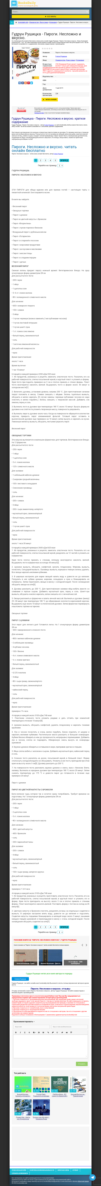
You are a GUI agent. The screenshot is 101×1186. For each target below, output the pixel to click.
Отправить (81, 1064)
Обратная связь (63, 1170)
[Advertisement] (50, 1144)
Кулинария (80, 60)
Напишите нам (39, 113)
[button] (16, 1032)
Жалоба (21, 110)
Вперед (64, 160)
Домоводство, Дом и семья (65, 60)
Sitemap (75, 1170)
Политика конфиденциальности (42, 1170)
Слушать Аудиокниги (20, 1173)
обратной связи (83, 1181)
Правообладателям (19, 1170)
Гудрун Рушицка (61, 56)
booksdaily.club (26, 3)
